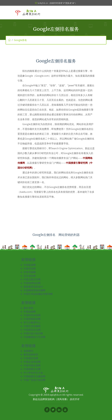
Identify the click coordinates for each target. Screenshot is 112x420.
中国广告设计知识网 (34, 380)
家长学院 (28, 308)
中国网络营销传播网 (34, 290)
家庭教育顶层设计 (33, 286)
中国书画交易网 (32, 365)
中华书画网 (30, 272)
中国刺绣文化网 (32, 369)
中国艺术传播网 (32, 326)
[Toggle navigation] (94, 12)
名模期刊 (28, 351)
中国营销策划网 (32, 319)
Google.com (42, 75)
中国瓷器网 (30, 265)
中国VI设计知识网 (33, 333)
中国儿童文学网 (32, 279)
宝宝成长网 (30, 275)
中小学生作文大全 (33, 372)
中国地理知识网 (32, 283)
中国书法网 (30, 268)
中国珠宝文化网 (32, 329)
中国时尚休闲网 (32, 315)
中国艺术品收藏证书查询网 (38, 294)
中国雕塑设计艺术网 (34, 337)
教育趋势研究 (31, 354)
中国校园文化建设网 (34, 376)
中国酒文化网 (31, 358)
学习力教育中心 (32, 322)
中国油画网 (30, 311)
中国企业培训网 (32, 361)
